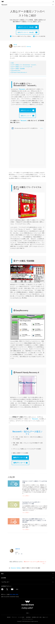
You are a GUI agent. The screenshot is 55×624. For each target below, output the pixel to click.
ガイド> (41, 128)
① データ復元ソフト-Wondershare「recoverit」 (24, 65)
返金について (45, 617)
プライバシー (14, 617)
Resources (13, 568)
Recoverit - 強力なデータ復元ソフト (27, 432)
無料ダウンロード (20, 457)
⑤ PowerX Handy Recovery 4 (19, 72)
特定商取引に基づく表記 (37, 617)
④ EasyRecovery (15, 70)
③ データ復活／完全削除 (18, 68)
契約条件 (9, 617)
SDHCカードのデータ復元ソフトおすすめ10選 (34, 482)
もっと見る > (26, 495)
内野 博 (15, 44)
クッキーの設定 (21, 617)
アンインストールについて (27, 619)
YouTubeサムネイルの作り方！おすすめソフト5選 (31, 502)
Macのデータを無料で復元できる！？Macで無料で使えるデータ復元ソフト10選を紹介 (34, 520)
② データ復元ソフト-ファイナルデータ (21, 66)
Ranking (29, 46)
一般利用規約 (28, 617)
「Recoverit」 (22, 89)
